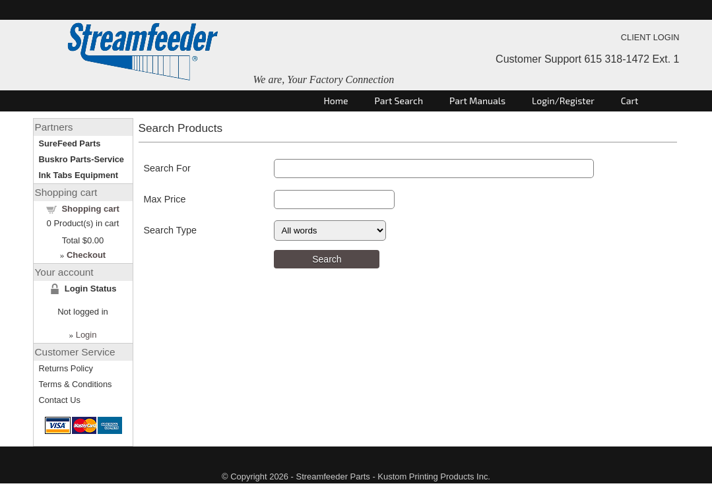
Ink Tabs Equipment (79, 175)
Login (86, 335)
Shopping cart (90, 209)
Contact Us (60, 400)
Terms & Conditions (75, 384)
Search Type (170, 230)
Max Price (165, 199)
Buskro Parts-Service (81, 159)
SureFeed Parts (70, 143)
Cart (630, 100)
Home (336, 100)
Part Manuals (477, 100)
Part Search (399, 100)
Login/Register (563, 100)
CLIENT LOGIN (650, 37)
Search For (167, 168)
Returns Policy (66, 368)
